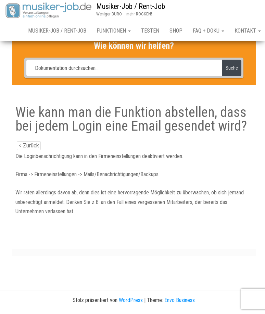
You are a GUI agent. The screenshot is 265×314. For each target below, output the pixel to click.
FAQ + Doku (208, 30)
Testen (150, 30)
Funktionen (114, 30)
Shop (175, 30)
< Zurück (28, 145)
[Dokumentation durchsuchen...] (124, 68)
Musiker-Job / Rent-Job (130, 6)
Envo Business (179, 300)
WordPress (131, 300)
